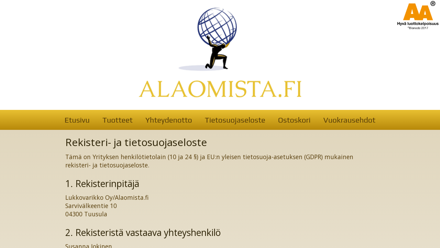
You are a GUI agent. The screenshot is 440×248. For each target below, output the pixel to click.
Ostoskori (294, 119)
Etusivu (77, 119)
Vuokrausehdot (349, 119)
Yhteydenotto (168, 119)
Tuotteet (117, 119)
